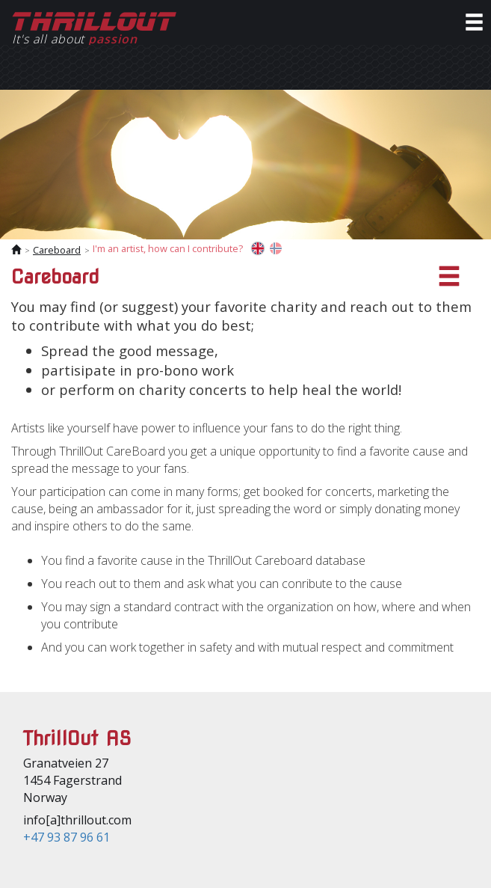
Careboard (57, 250)
